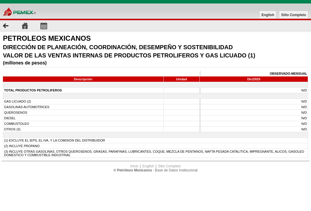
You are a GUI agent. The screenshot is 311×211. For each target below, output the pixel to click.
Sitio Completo (293, 15)
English (268, 15)
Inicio (134, 166)
